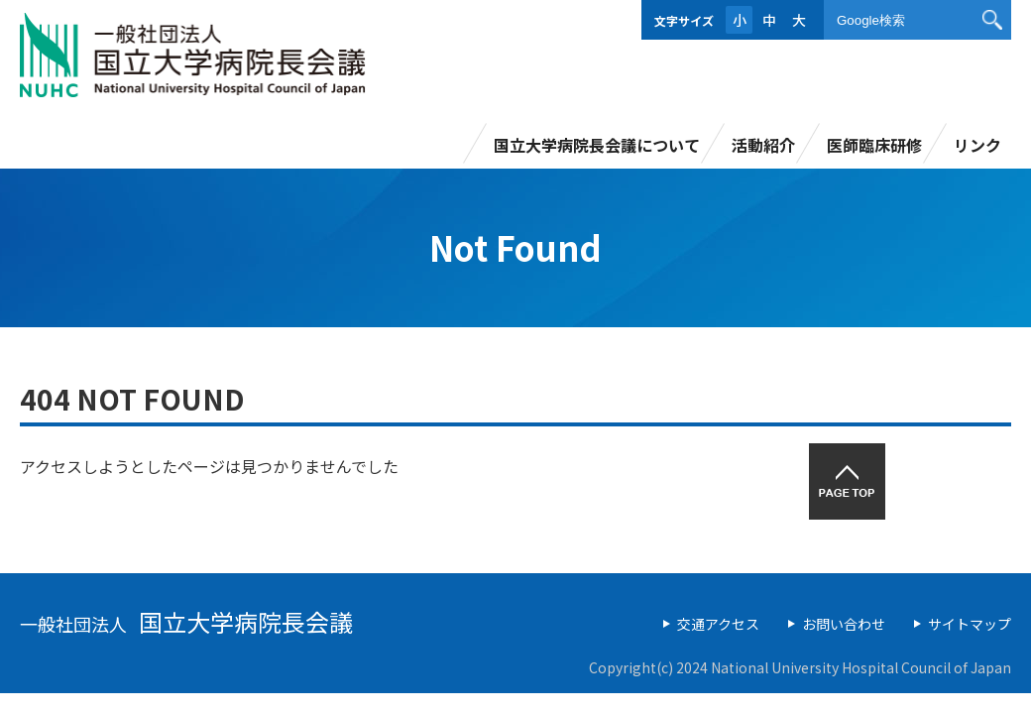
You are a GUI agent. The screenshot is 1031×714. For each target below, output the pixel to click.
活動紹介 (763, 145)
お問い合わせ (843, 624)
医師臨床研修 (874, 145)
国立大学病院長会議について (597, 145)
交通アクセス (718, 624)
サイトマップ (969, 624)
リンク (977, 145)
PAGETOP (847, 481)
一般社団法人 (186, 624)
